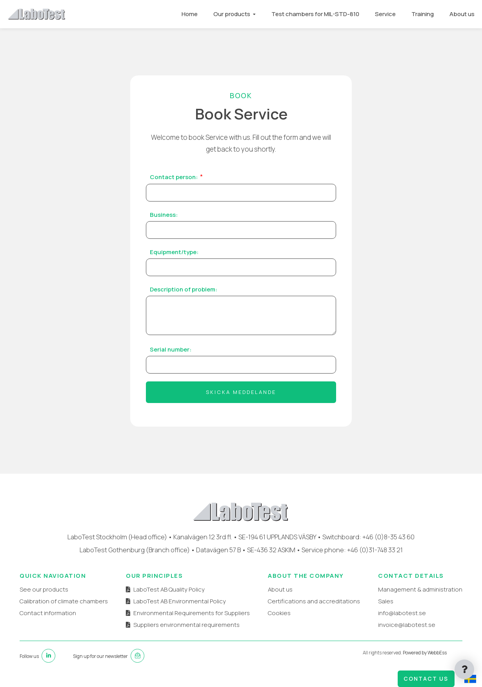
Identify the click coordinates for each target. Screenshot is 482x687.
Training (422, 14)
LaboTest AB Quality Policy (169, 589)
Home (189, 14)
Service (385, 14)
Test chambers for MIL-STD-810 (315, 14)
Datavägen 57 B (218, 549)
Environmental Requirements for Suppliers (191, 613)
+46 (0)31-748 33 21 (375, 549)
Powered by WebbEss (425, 652)
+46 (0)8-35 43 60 (388, 536)
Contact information (48, 613)
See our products (44, 589)
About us (461, 14)
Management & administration (420, 589)
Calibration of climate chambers (64, 601)
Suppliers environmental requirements (186, 625)
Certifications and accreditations (314, 601)
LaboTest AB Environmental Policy (179, 601)
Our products (231, 14)
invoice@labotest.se (406, 625)
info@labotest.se (402, 613)
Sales (385, 601)
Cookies (279, 613)
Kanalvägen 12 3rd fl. (202, 536)
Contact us (426, 678)
